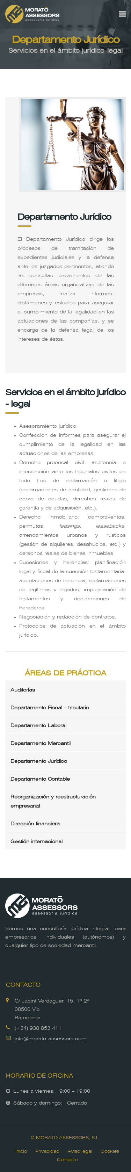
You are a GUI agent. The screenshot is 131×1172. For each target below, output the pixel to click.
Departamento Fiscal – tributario (49, 707)
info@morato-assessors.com (51, 1037)
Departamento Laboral (38, 724)
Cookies (110, 1150)
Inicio (21, 1150)
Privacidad (47, 1150)
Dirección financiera (35, 823)
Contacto (67, 1159)
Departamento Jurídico (38, 760)
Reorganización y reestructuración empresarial (53, 800)
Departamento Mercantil (40, 742)
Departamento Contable (40, 778)
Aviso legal (80, 1150)
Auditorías (22, 689)
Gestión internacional (36, 840)
